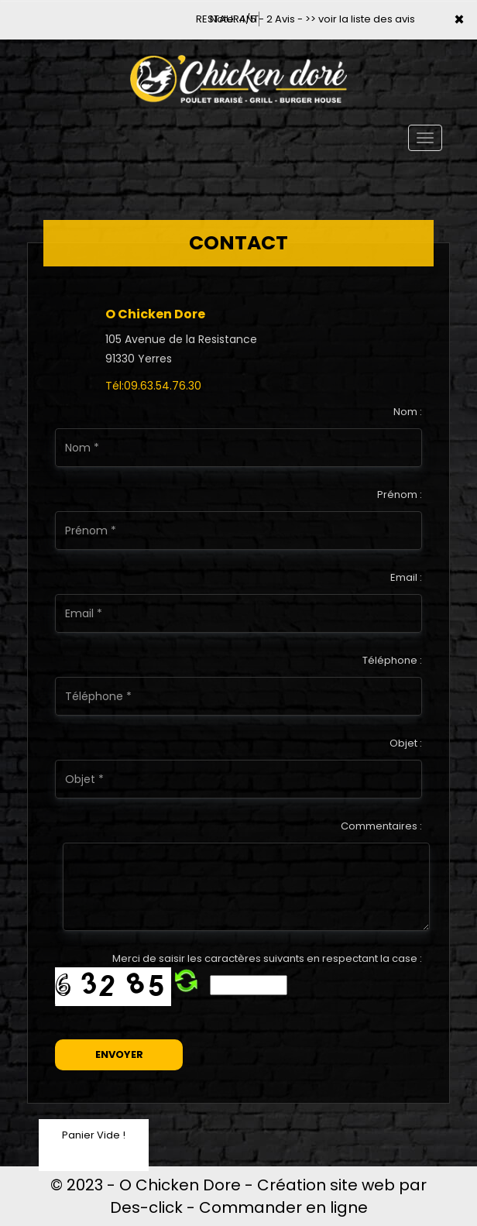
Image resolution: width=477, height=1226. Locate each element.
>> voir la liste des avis (360, 19)
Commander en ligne (283, 1207)
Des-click (146, 1207)
